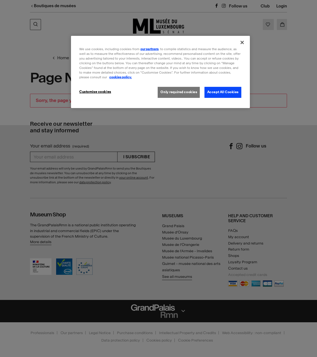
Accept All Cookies (223, 92)
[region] (160, 72)
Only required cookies (178, 92)
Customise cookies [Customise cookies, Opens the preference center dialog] (95, 91)
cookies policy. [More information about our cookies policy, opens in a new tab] (120, 77)
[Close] (242, 42)
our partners (149, 49)
